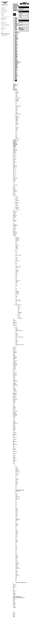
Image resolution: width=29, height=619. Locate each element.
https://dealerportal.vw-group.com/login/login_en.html (18, 597)
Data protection (4, 35)
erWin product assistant (4, 19)
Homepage (3, 8)
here (16, 29)
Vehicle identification (5, 25)
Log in (2, 29)
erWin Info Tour (4, 10)
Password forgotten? (22, 29)
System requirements (5, 33)
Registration (3, 28)
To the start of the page (14, 614)
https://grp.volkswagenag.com (21, 582)
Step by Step (3, 11)
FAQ (2, 13)
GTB (2, 32)
